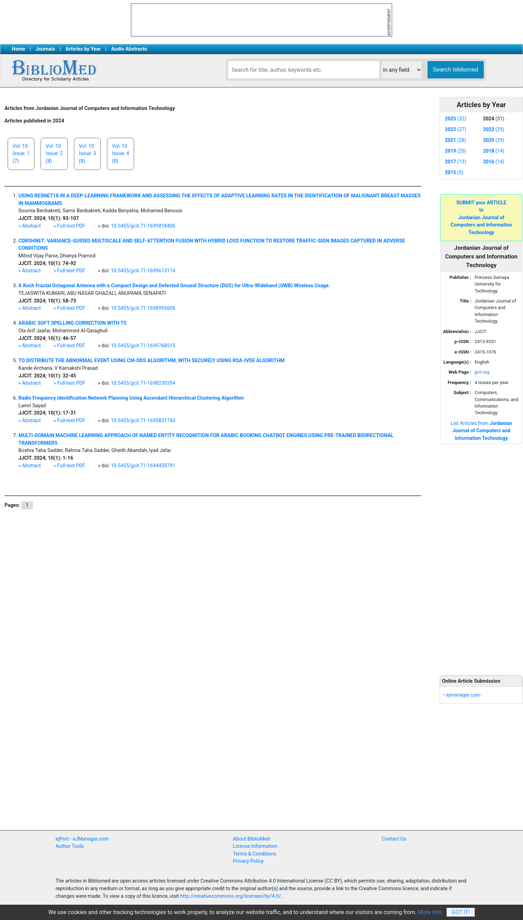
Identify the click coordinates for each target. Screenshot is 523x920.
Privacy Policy (248, 861)
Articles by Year (83, 49)
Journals (45, 49)
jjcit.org (482, 372)
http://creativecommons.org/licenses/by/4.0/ (230, 896)
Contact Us (394, 839)
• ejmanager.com (462, 695)
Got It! (460, 912)
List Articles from (481, 430)
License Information (255, 846)
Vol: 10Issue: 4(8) (120, 153)
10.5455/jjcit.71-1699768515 (143, 346)
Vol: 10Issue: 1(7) (21, 153)
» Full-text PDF (69, 226)
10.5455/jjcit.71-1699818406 (143, 226)
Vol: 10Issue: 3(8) (87, 153)
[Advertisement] (481, 556)
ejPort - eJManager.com (82, 839)
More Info (430, 912)
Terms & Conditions (254, 854)
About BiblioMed (251, 839)
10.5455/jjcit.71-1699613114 (143, 271)
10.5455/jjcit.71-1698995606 (143, 308)
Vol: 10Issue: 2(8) (54, 153)
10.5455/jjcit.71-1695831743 (143, 421)
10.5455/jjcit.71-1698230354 (143, 383)
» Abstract (29, 226)
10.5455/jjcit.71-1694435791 (143, 466)
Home (18, 49)
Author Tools (70, 846)
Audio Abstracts (129, 49)
